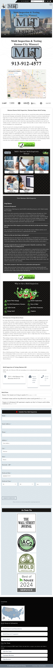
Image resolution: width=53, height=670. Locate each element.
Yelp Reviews (7, 661)
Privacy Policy (35, 668)
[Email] (50, 1)
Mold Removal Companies (11, 636)
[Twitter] (47, 1)
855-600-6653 (27, 1)
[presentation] (12, 494)
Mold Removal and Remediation (13, 631)
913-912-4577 (46, 380)
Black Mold (6, 641)
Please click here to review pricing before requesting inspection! (26, 504)
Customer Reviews (8, 657)
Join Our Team (7, 653)
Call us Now (29, 144)
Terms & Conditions (42, 668)
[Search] (43, 1)
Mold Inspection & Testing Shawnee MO (15, 369)
